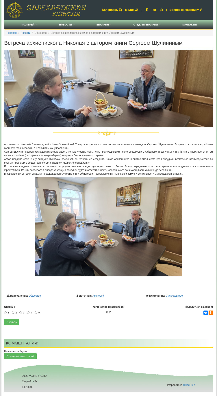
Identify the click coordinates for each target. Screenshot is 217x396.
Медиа (131, 9)
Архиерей (29, 24)
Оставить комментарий (20, 356)
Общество (35, 295)
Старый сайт (29, 381)
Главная (12, 32)
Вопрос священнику (185, 9)
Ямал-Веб (189, 385)
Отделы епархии (146, 24)
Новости (67, 24)
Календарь (112, 9)
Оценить (12, 322)
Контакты (189, 24)
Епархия (104, 24)
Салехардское (174, 295)
